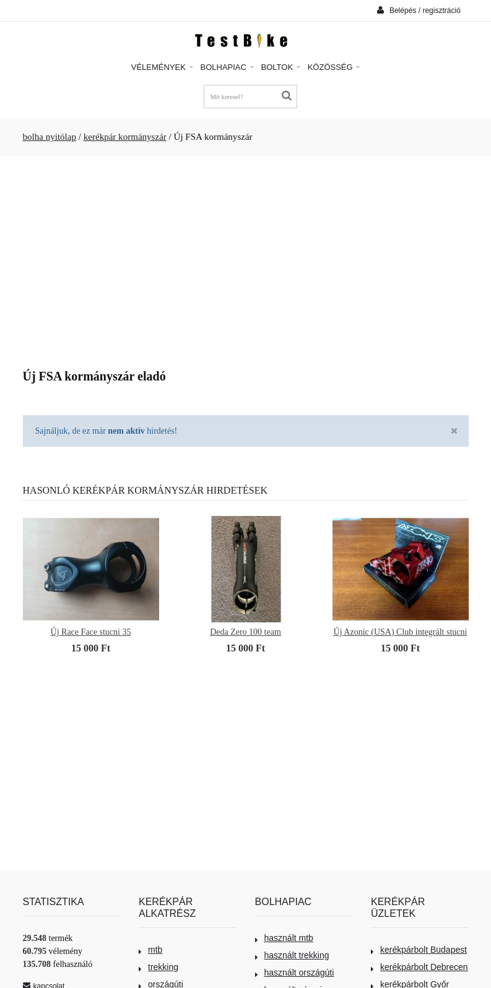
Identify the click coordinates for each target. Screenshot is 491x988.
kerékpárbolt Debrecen (419, 967)
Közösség (334, 67)
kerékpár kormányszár (125, 137)
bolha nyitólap (50, 137)
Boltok (280, 67)
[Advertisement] (246, 258)
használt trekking (292, 955)
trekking (158, 967)
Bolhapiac (227, 67)
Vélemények (162, 67)
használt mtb (284, 938)
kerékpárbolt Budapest (419, 950)
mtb (150, 950)
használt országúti (294, 972)
